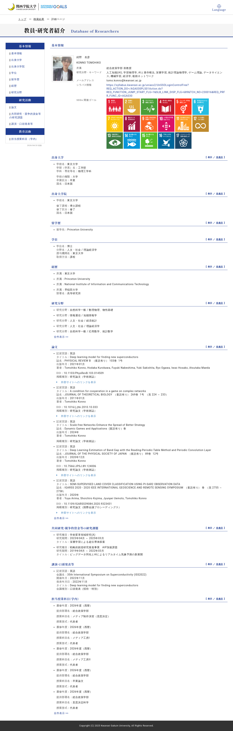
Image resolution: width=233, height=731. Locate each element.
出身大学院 (18, 66)
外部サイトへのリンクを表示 (76, 382)
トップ (22, 19)
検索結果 (38, 19)
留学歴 (15, 79)
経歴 (14, 85)
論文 (14, 107)
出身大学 (16, 59)
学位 (14, 72)
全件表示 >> (61, 336)
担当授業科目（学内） (24, 138)
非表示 (219, 157)
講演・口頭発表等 (22, 123)
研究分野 (16, 92)
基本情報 (16, 53)
